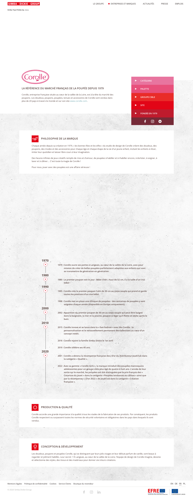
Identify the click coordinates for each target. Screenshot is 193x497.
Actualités (147, 3)
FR (180, 483)
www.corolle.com (78, 101)
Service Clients (65, 483)
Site (142, 106)
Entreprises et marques (122, 3)
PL (184, 483)
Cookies (53, 483)
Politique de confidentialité (35, 483)
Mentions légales (14, 483)
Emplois (177, 3)
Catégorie (146, 81)
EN (172, 483)
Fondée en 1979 (148, 114)
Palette (144, 89)
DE (176, 483)
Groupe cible (147, 98)
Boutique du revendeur (83, 483)
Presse (163, 3)
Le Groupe (97, 3)
